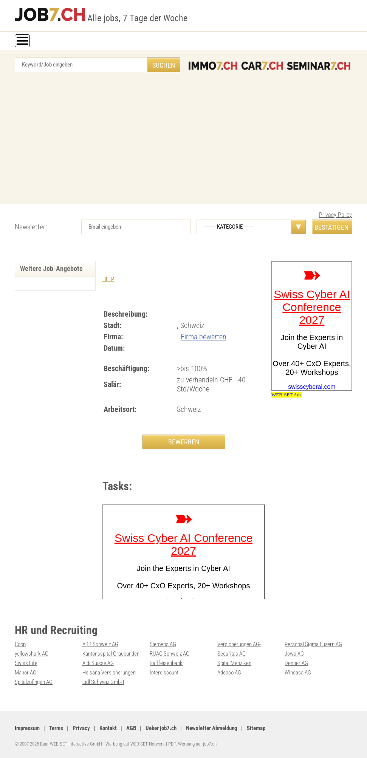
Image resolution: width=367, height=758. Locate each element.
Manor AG (25, 672)
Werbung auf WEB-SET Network (135, 744)
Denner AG (296, 663)
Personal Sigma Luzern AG (313, 644)
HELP (108, 279)
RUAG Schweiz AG (169, 653)
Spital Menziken (234, 663)
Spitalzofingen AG (34, 682)
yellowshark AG (31, 653)
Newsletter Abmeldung (211, 728)
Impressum (27, 728)
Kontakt (108, 728)
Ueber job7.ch (161, 728)
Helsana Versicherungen (109, 672)
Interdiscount (164, 672)
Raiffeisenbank (166, 663)
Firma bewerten (203, 336)
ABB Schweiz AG (100, 644)
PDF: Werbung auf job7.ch (192, 744)
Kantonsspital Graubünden (110, 653)
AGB (131, 728)
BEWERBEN (183, 442)
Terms (56, 728)
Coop (20, 644)
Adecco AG (229, 672)
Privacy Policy (335, 214)
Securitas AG (231, 653)
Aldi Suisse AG (98, 663)
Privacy (81, 728)
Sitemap (256, 728)
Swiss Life (26, 663)
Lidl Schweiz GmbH (103, 682)
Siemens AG (163, 644)
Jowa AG (294, 653)
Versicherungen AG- (239, 644)
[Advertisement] (183, 140)
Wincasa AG (298, 672)
